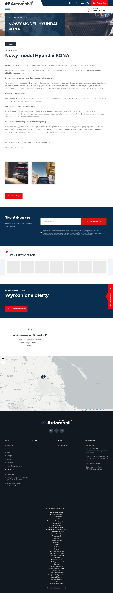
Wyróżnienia (56, 525)
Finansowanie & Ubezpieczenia (56, 529)
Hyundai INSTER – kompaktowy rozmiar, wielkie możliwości (96, 451)
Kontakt (56, 538)
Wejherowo (64, 445)
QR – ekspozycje (56, 516)
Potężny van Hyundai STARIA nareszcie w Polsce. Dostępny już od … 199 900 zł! (97, 458)
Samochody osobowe (56, 553)
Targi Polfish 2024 (93, 464)
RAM (8, 452)
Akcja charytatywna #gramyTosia (14, 484)
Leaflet (74, 410)
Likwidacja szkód (56, 540)
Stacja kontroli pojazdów (56, 575)
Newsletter (56, 542)
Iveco (9, 459)
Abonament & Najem (56, 532)
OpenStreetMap (101, 410)
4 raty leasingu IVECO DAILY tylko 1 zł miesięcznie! (17, 479)
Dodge (9, 456)
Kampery (10, 462)
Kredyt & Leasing (56, 534)
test (56, 581)
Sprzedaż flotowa (56, 577)
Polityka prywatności (56, 562)
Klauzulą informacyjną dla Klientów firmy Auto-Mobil (83, 230)
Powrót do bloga (13, 196)
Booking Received (56, 512)
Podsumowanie (56, 560)
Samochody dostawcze (56, 551)
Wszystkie (10, 474)
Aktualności (25, 18)
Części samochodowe (56, 568)
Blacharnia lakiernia (56, 566)
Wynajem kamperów (56, 583)
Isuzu (8, 449)
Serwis (56, 564)
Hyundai (10, 445)
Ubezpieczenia (56, 536)
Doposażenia (56, 570)
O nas (57, 545)
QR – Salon (56, 519)
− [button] (3, 362)
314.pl (88, 410)
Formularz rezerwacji (56, 514)
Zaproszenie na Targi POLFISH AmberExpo (94, 468)
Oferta (56, 549)
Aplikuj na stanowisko (56, 527)
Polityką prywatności (59, 230)
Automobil (13, 18)
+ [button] (3, 358)
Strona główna (56, 579)
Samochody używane (14, 466)
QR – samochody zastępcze (56, 521)
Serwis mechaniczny (56, 573)
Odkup (56, 547)
